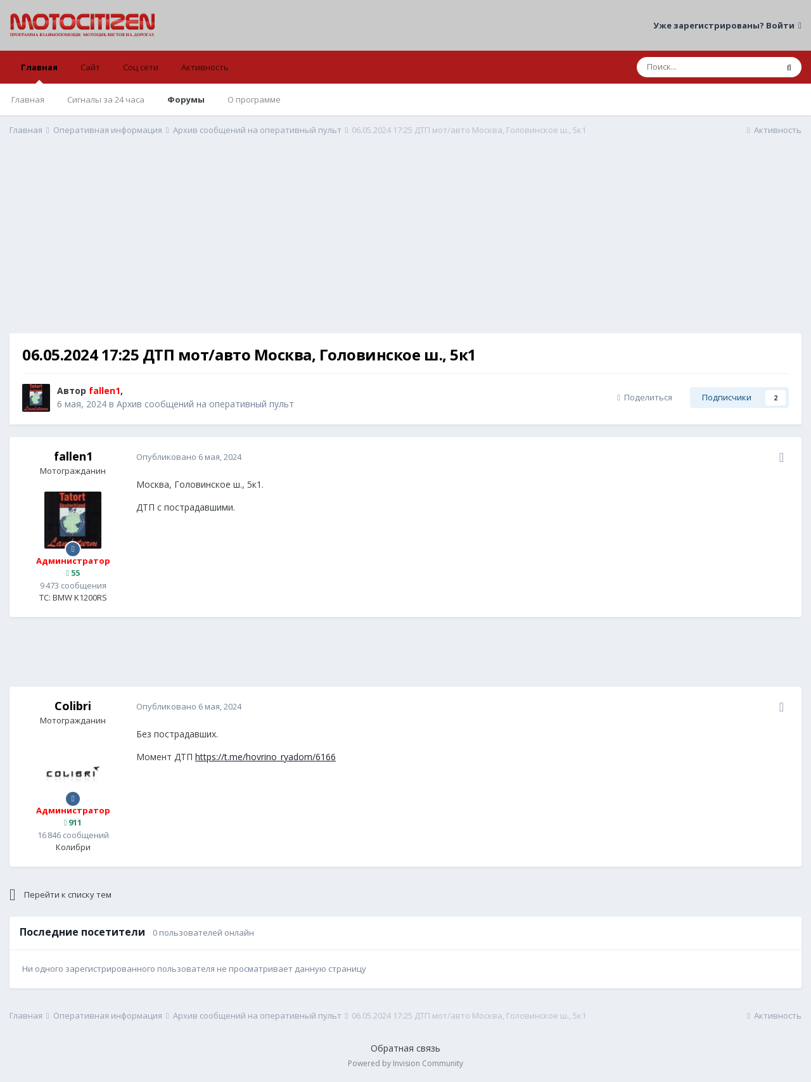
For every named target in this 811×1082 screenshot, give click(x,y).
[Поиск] (707, 67)
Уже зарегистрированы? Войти (727, 25)
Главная (39, 72)
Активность (205, 67)
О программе (254, 99)
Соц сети (140, 67)
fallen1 (73, 456)
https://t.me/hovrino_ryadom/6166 (265, 757)
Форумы (186, 99)
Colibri (72, 705)
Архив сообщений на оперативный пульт (205, 404)
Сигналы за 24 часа (105, 99)
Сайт (90, 67)
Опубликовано (188, 456)
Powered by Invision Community (405, 1063)
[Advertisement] (405, 244)
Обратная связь (405, 1048)
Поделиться (644, 397)
